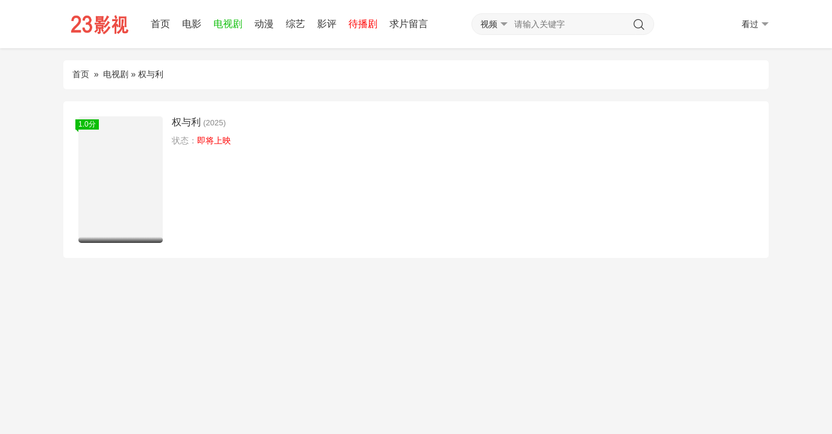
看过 (755, 24)
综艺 (295, 24)
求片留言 (408, 24)
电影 (191, 24)
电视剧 (227, 24)
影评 (326, 24)
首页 (160, 24)
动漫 (264, 24)
